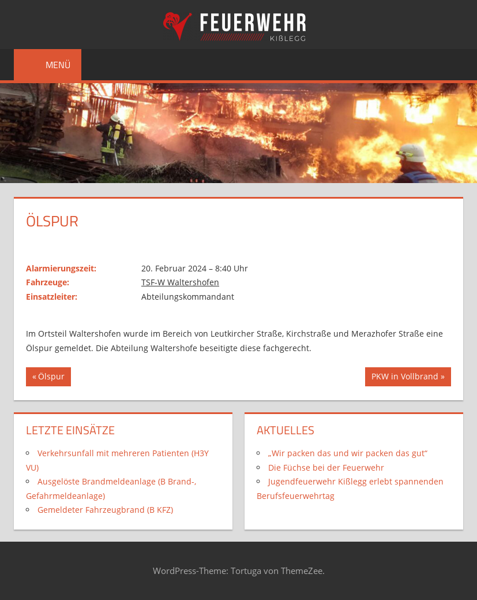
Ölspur (54, 377)
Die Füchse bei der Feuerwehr (326, 467)
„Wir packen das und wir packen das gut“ (347, 453)
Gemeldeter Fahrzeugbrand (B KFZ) (105, 509)
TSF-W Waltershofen (180, 282)
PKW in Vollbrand (404, 377)
